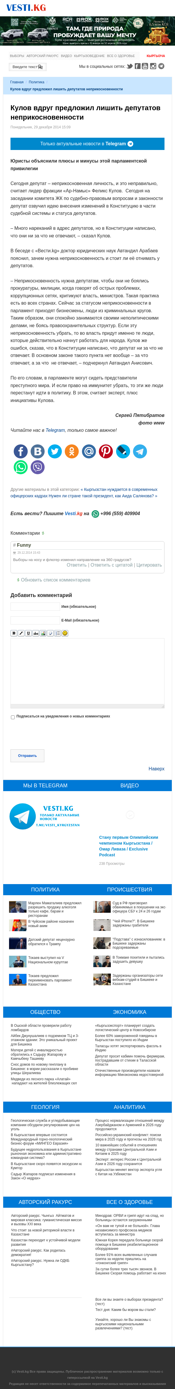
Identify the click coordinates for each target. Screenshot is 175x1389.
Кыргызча (156, 56)
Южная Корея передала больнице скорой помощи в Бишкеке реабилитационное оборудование (129, 1244)
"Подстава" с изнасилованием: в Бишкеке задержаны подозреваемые (139, 943)
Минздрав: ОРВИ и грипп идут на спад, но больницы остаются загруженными (129, 1218)
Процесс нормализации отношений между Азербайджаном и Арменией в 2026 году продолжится (129, 1125)
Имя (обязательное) (78, 606)
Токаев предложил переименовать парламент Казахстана (50, 980)
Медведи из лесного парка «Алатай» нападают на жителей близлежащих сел (44, 1081)
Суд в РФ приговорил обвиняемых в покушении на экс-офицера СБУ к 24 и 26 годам (140, 907)
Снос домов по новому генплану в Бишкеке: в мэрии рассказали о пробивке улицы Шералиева (44, 1068)
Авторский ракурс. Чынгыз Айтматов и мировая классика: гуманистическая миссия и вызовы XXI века (47, 1220)
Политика (36, 82)
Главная (17, 82)
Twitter (129, 66)
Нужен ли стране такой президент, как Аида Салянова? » (103, 496)
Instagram (154, 66)
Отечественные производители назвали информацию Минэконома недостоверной (129, 1073)
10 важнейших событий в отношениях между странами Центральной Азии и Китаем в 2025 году (126, 1149)
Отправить (27, 756)
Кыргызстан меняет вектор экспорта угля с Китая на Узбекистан (128, 1172)
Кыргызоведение (89, 56)
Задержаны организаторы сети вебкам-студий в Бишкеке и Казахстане (138, 980)
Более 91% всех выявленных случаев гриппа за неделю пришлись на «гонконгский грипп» (126, 1259)
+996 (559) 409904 (120, 513)
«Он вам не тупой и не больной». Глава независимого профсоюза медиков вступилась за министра (127, 1230)
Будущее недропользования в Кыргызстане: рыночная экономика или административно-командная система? (47, 1154)
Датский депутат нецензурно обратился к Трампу (51, 942)
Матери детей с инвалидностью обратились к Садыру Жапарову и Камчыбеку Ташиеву (38, 1054)
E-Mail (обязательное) (80, 620)
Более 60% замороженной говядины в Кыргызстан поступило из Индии (126, 1038)
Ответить (77, 565)
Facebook (138, 66)
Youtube (146, 66)
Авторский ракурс (43, 56)
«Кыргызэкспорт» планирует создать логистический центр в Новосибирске (125, 1028)
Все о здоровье (121, 56)
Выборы (17, 56)
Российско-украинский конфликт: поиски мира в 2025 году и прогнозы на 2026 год (128, 1137)
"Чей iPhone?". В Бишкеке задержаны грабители (134, 923)
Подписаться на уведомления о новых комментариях (63, 716)
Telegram (162, 66)
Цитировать (149, 565)
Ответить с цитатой (112, 565)
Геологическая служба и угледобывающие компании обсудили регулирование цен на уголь (45, 1125)
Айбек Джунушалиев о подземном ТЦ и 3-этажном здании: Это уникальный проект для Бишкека (45, 1040)
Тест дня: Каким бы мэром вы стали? (125, 1310)
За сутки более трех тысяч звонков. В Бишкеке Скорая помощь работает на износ (131, 1271)
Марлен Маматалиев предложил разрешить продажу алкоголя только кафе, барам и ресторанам (54, 909)
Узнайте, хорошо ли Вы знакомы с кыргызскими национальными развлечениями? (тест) (123, 1324)
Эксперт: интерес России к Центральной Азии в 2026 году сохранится (128, 1161)
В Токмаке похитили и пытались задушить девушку (138, 959)
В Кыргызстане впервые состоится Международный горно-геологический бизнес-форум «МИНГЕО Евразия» (42, 1139)
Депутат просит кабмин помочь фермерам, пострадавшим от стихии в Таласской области (130, 1060)
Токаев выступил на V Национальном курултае (48, 960)
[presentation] (54, 735)
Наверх (156, 768)
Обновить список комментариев (55, 579)
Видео (66, 56)
